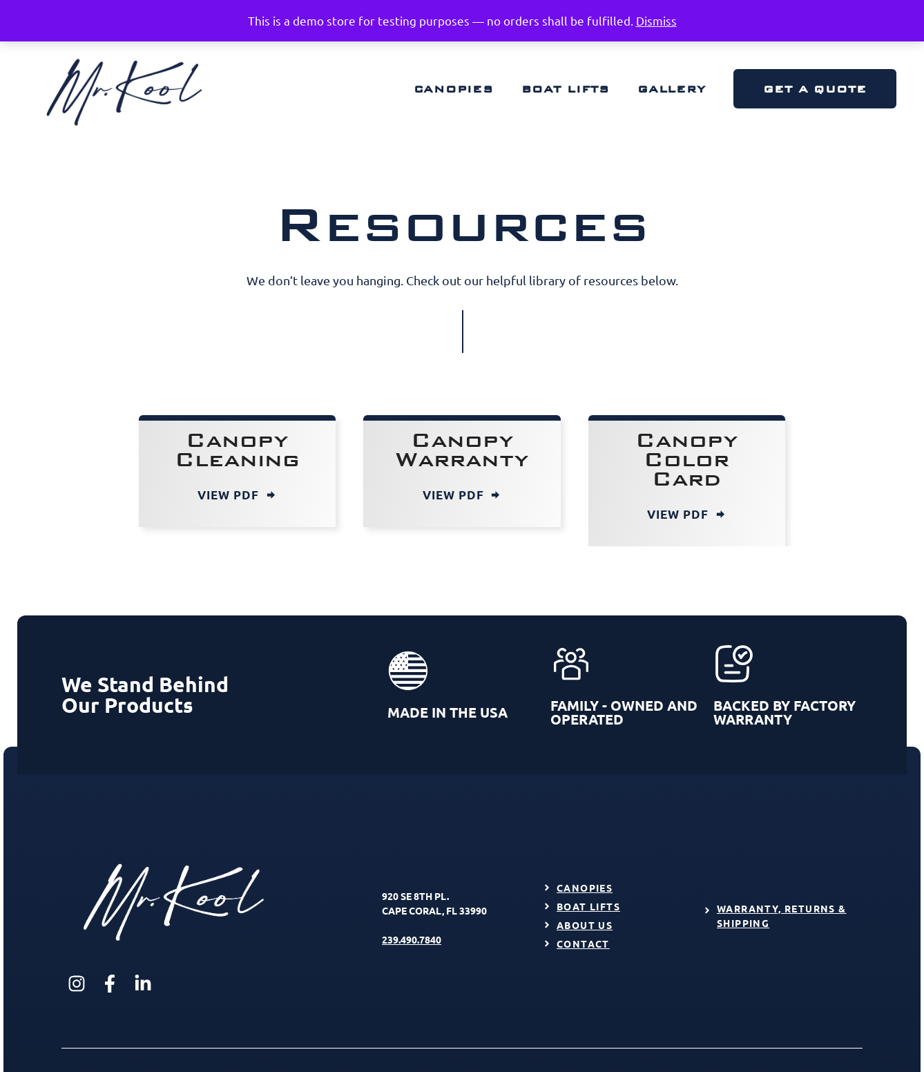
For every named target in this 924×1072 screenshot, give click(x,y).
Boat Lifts (565, 88)
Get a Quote (815, 88)
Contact (583, 943)
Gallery (671, 88)
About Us (585, 925)
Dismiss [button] (656, 20)
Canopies (454, 88)
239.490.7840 (411, 939)
